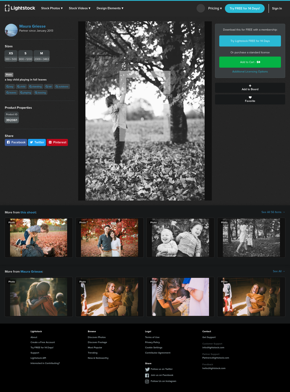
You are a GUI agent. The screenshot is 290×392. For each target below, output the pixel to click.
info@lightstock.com (213, 347)
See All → (279, 271)
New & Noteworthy (98, 357)
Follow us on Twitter (162, 368)
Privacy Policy (152, 341)
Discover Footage (97, 341)
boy (9, 86)
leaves (11, 92)
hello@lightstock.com (213, 367)
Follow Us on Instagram (163, 380)
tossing (40, 92)
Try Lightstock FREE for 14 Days (250, 41)
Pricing (215, 8)
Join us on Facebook (162, 374)
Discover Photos (97, 336)
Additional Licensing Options (250, 71)
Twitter (37, 142)
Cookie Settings (153, 347)
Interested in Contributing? (45, 362)
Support (35, 352)
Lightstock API (38, 357)
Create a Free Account (43, 341)
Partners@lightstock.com (215, 357)
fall (49, 86)
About (34, 336)
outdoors (62, 86)
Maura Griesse (32, 26)
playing (25, 92)
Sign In (277, 8)
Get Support (209, 336)
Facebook (16, 142)
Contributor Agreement (157, 352)
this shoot (27, 212)
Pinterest (57, 142)
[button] (52, 8)
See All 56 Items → (273, 212)
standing (35, 86)
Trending (92, 352)
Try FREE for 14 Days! (245, 8)
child (21, 86)
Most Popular (95, 347)
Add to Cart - (250, 62)
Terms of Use (152, 336)
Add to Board (250, 87)
